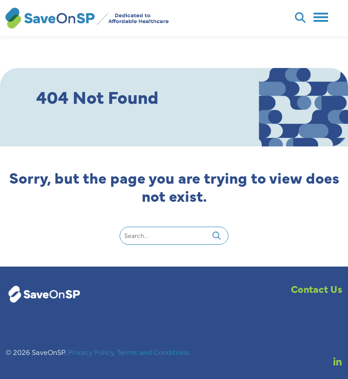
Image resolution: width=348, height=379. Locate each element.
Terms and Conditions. (154, 352)
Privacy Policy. (92, 352)
